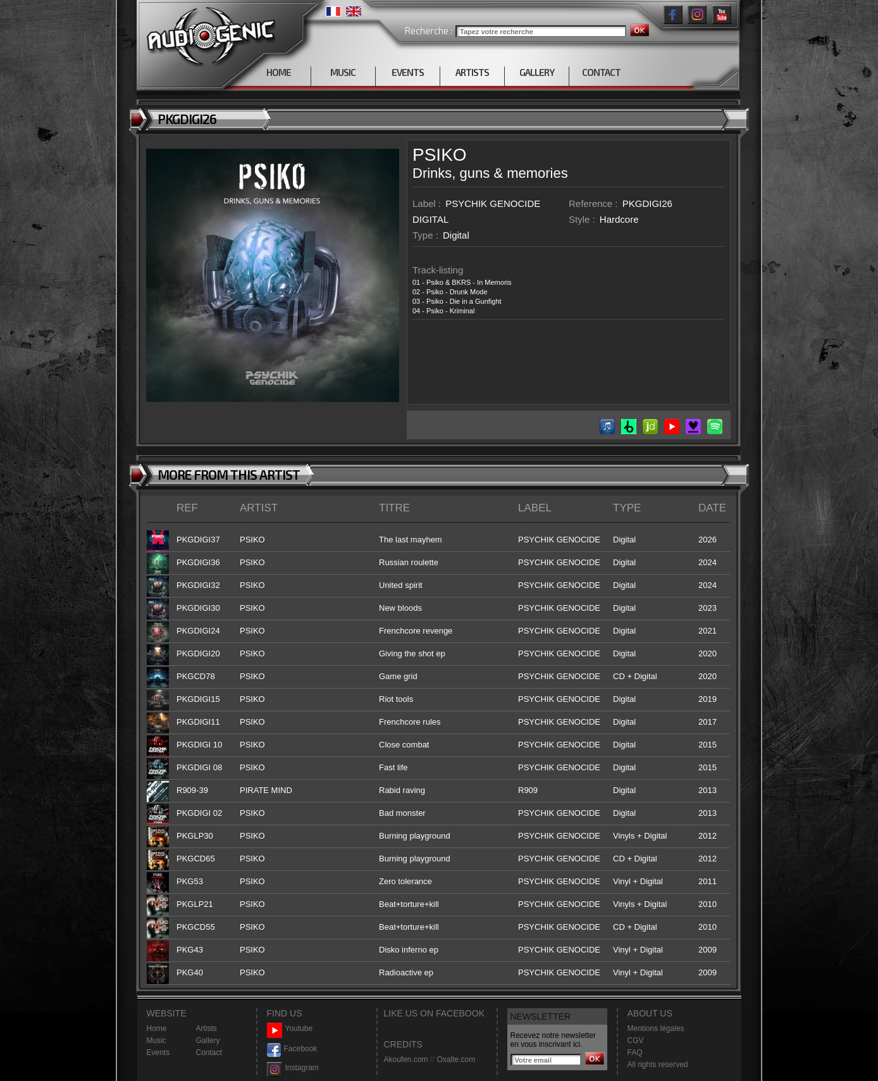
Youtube (290, 1029)
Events (158, 1052)
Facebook (292, 1049)
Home (157, 1028)
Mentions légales (656, 1028)
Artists (206, 1028)
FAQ (635, 1052)
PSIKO (439, 155)
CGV (636, 1040)
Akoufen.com (406, 1059)
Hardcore (619, 219)
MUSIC (343, 72)
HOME (278, 72)
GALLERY (536, 72)
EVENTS (408, 72)
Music (156, 1040)
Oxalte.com (455, 1059)
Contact (209, 1052)
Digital (456, 235)
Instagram (293, 1068)
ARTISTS (472, 72)
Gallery (208, 1040)
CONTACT (601, 72)
